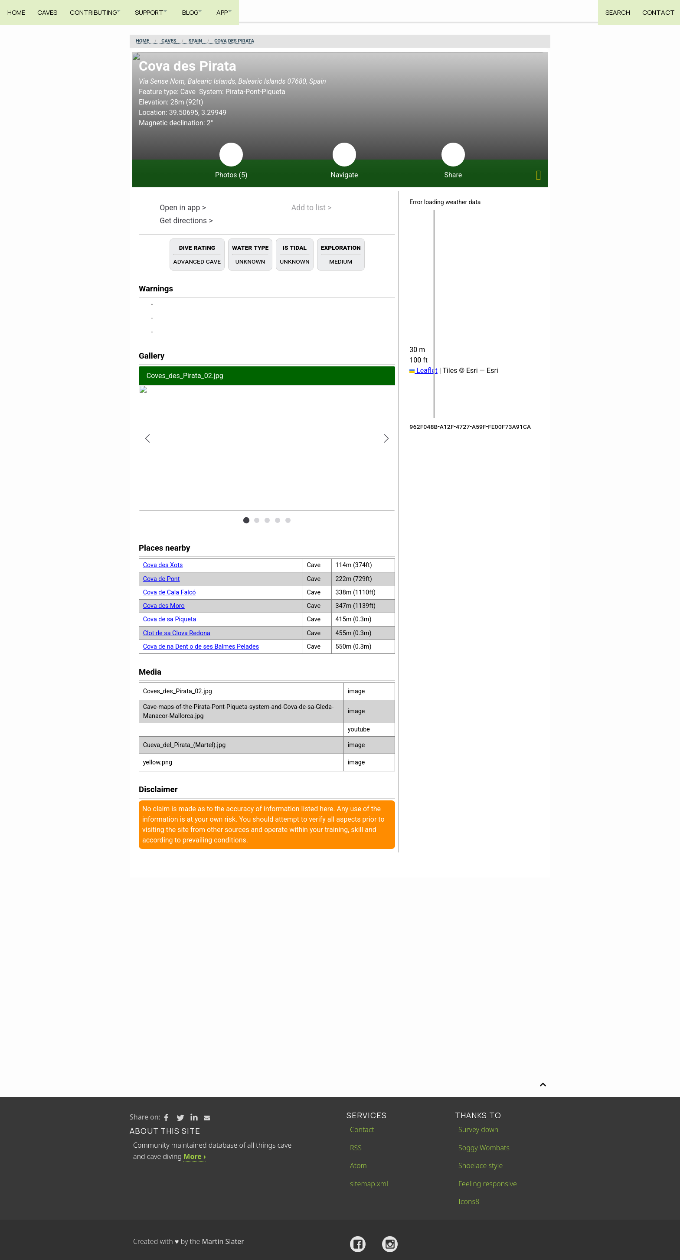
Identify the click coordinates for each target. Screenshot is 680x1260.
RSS (356, 1147)
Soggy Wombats (484, 1147)
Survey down (478, 1129)
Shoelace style (480, 1165)
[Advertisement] (340, 942)
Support (158, 10)
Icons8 (468, 1201)
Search (613, 10)
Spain (195, 41)
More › (194, 1156)
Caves (49, 10)
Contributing (97, 10)
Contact (656, 10)
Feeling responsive (487, 1183)
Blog (204, 10)
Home (16, 10)
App (240, 10)
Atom (358, 1165)
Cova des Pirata (234, 41)
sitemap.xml (369, 1183)
